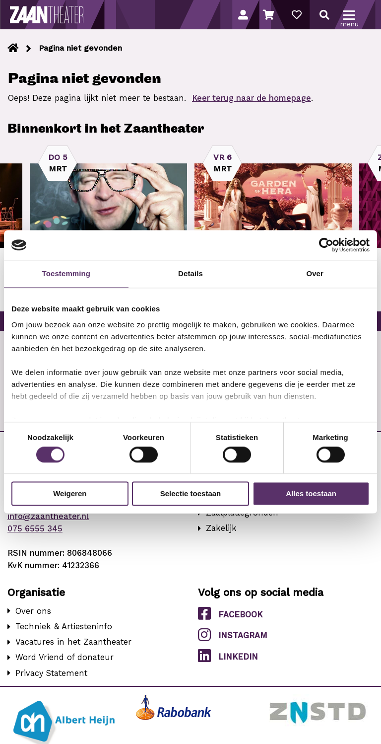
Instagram (232, 634)
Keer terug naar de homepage (251, 98)
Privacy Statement (51, 673)
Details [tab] (190, 273)
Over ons (33, 611)
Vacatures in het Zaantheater (73, 642)
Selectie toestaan (190, 494)
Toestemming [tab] (66, 273)
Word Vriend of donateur (64, 657)
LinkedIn (228, 656)
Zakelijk (221, 528)
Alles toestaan (311, 494)
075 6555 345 (35, 528)
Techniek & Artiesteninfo (63, 626)
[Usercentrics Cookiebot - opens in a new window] (326, 244)
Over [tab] (314, 273)
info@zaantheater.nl (48, 516)
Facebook (230, 613)
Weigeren (69, 494)
